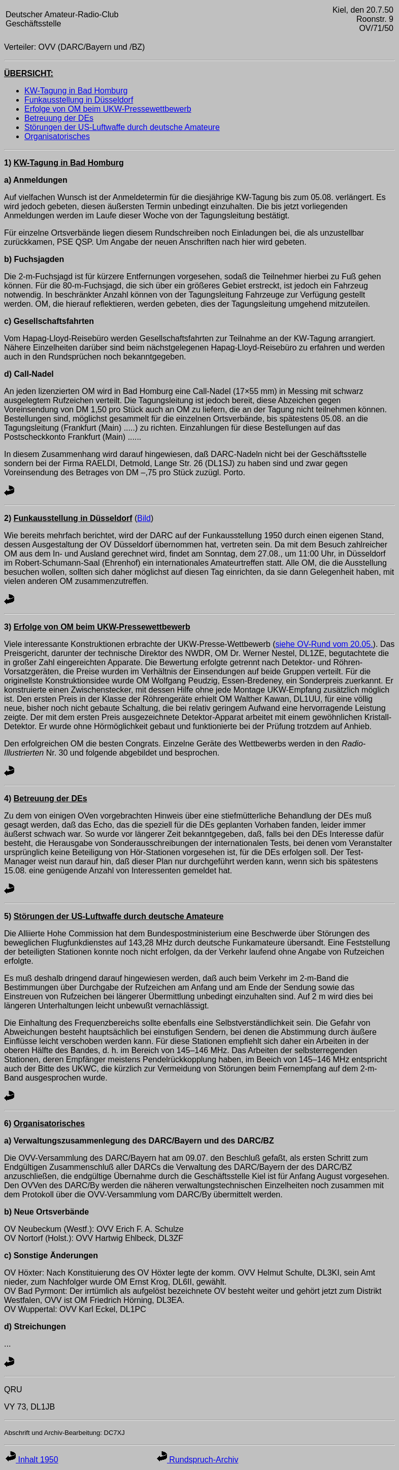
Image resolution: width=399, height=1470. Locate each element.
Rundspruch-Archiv (198, 1459)
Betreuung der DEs (58, 118)
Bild (144, 518)
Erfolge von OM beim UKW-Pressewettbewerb (107, 109)
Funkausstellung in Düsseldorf (78, 99)
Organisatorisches (57, 136)
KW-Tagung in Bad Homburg (75, 90)
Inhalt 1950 (32, 1459)
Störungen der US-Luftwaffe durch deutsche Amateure (122, 127)
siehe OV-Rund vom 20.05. (324, 644)
